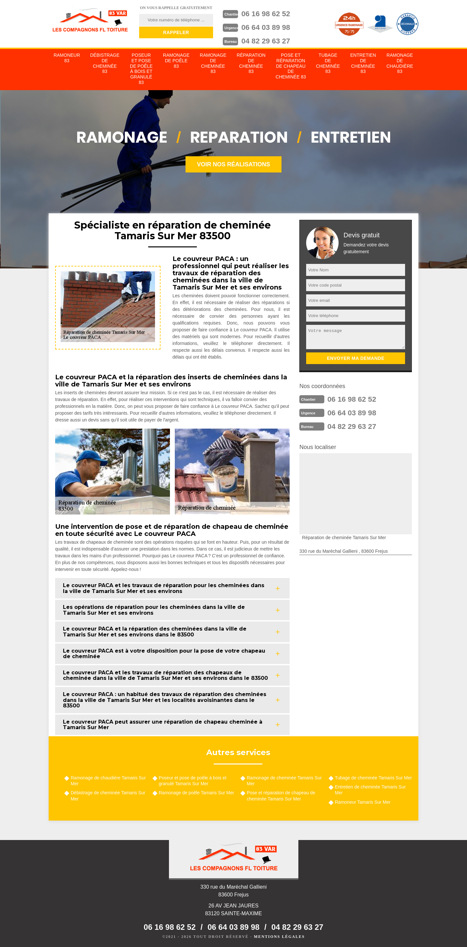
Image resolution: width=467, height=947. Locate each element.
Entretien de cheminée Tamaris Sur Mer (370, 789)
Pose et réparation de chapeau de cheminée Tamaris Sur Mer (281, 794)
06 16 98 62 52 (271, 13)
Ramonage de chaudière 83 (399, 62)
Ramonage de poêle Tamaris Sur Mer (196, 792)
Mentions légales (279, 936)
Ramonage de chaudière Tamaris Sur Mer (108, 780)
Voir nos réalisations (233, 163)
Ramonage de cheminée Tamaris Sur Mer (284, 780)
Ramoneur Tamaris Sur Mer (363, 801)
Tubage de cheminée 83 (328, 62)
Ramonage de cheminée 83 (213, 62)
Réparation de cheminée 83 (251, 62)
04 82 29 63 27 (271, 39)
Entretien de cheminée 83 (363, 62)
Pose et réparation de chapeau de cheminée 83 (291, 65)
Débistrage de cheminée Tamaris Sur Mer (108, 794)
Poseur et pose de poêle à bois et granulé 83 (141, 68)
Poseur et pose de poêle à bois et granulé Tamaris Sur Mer (193, 780)
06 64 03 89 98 (271, 26)
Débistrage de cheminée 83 (104, 62)
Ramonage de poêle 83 (176, 60)
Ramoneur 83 (67, 57)
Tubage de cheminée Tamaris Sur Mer (373, 777)
